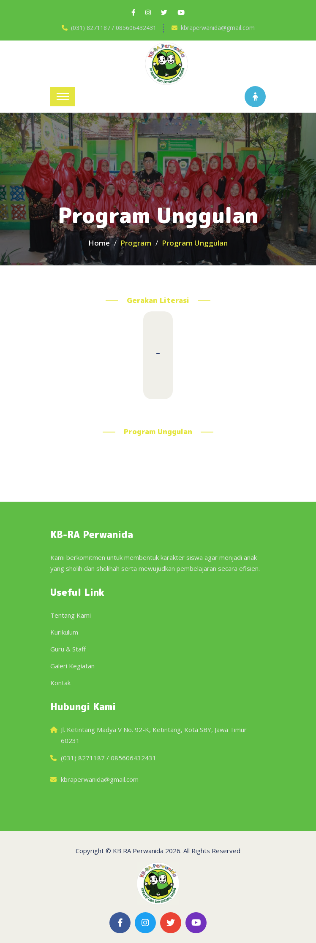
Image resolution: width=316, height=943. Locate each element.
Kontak (60, 682)
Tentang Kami (70, 615)
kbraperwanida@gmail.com (218, 28)
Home (99, 243)
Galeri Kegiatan (72, 666)
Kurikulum (64, 632)
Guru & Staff (68, 649)
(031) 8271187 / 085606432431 (113, 28)
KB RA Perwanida (138, 850)
